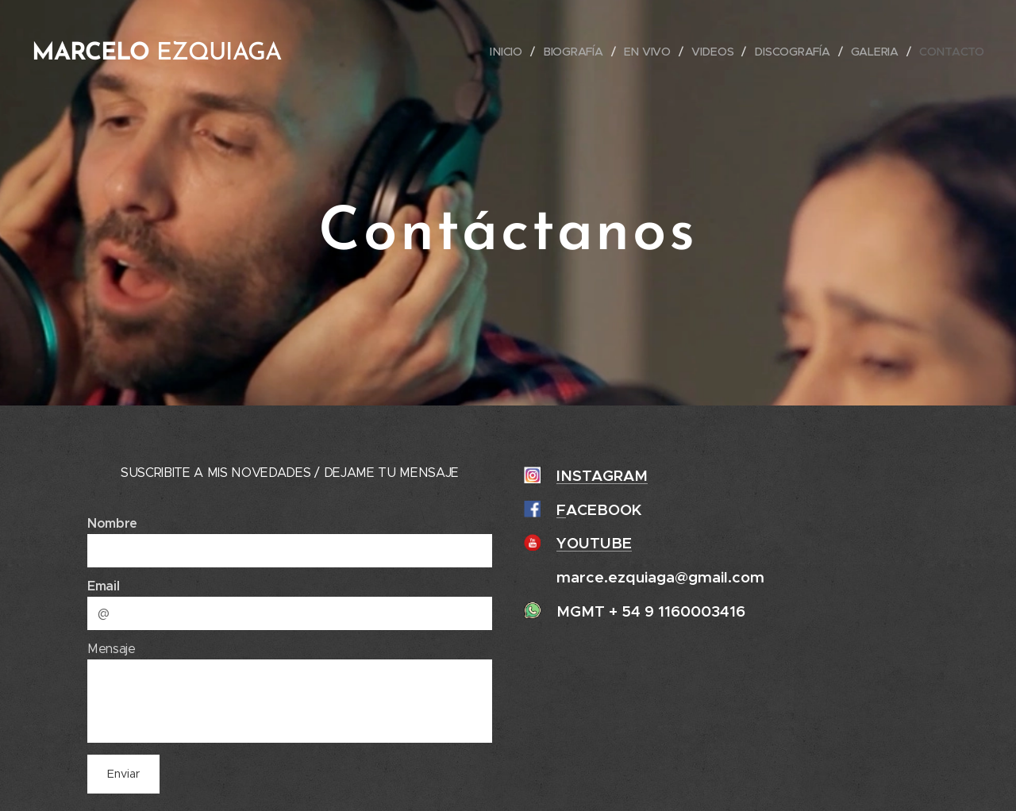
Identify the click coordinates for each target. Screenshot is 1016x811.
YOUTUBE (594, 542)
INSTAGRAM (602, 475)
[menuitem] (509, 51)
